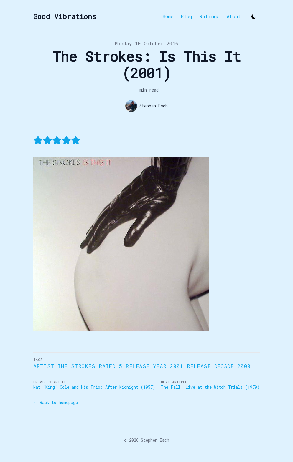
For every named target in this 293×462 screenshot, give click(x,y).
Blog (186, 16)
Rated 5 (110, 366)
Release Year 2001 (154, 366)
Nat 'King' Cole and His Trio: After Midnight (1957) (94, 387)
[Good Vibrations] (64, 16)
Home (168, 16)
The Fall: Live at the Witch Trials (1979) (210, 387)
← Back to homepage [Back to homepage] (55, 402)
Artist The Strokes (64, 366)
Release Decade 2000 (219, 366)
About (234, 16)
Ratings (209, 16)
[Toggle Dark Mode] (254, 16)
